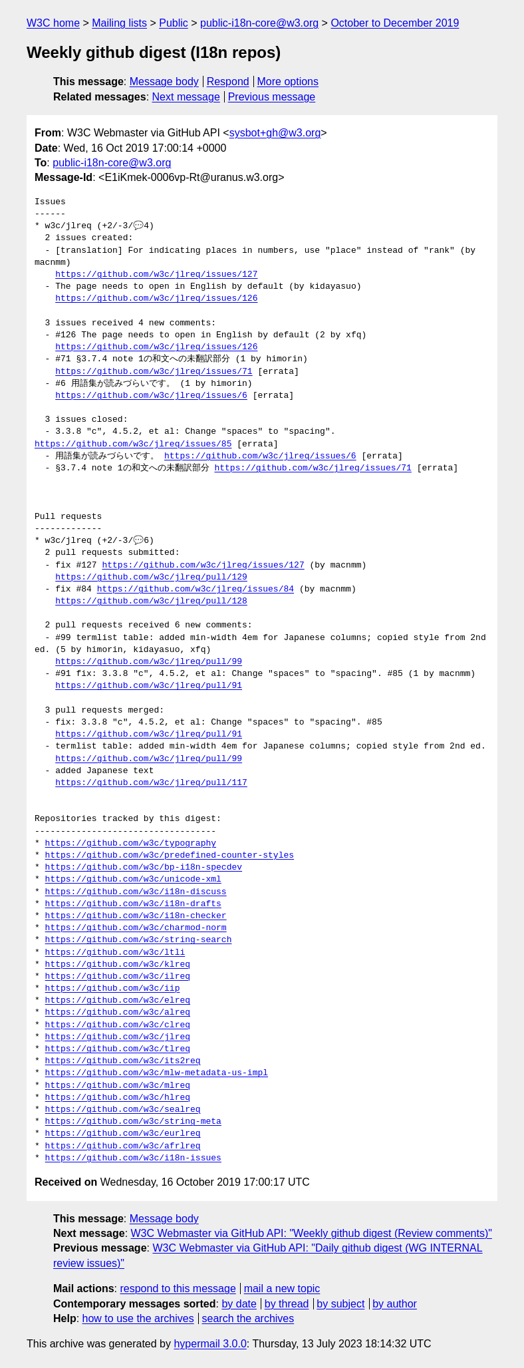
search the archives (248, 1318)
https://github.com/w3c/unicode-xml (133, 880)
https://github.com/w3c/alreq (117, 1013)
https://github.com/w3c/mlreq (117, 1086)
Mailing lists (119, 23)
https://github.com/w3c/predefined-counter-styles (169, 856)
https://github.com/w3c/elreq (117, 1001)
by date (238, 1303)
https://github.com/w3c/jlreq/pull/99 (148, 662)
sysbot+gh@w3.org (275, 132)
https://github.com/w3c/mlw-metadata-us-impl (156, 1073)
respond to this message (177, 1288)
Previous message (272, 96)
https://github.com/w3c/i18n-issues (133, 1158)
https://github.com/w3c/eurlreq (123, 1134)
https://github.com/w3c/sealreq (123, 1110)
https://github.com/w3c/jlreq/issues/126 (156, 299)
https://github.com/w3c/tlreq (117, 1049)
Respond (228, 81)
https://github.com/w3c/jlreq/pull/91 (148, 686)
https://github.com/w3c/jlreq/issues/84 (195, 590)
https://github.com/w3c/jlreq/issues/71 (153, 372)
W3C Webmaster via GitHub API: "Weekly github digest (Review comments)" (311, 1233)
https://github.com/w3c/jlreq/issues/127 (156, 275)
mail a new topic (282, 1288)
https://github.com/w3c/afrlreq (123, 1146)
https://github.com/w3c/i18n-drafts (133, 904)
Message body (164, 81)
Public (173, 23)
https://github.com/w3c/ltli (115, 953)
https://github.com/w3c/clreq (117, 1025)
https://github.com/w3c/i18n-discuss (136, 892)
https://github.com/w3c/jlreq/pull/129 (151, 578)
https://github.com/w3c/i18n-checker (136, 916)
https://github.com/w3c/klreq (117, 965)
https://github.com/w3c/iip (112, 989)
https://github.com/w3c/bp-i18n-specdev (143, 868)
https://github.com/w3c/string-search (138, 940)
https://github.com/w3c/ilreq (117, 977)
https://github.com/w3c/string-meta (133, 1122)
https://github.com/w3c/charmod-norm (136, 928)
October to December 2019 (394, 23)
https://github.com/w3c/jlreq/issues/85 (133, 444)
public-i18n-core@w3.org (259, 23)
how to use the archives (138, 1318)
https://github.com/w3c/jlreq (117, 1037)
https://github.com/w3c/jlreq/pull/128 (151, 601)
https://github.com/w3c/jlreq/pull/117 (151, 783)
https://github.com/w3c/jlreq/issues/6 (151, 396)
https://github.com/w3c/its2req (123, 1061)
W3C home (53, 23)
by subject (340, 1303)
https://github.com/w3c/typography (130, 844)
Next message (186, 96)
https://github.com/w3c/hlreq (117, 1098)
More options (288, 81)
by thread (287, 1303)
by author (394, 1303)
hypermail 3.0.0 (210, 1343)
